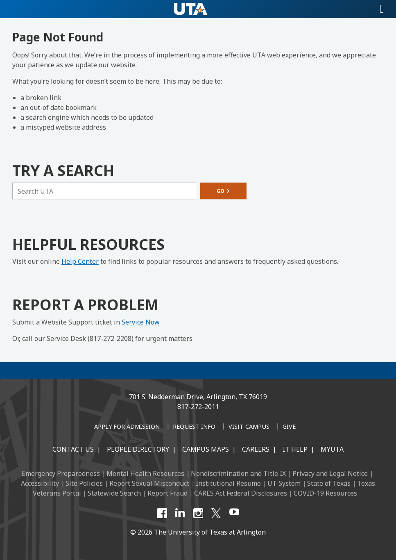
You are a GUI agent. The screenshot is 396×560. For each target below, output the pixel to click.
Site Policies (84, 483)
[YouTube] (234, 513)
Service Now (140, 322)
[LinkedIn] (180, 513)
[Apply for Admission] (127, 427)
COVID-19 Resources (325, 493)
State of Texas (329, 483)
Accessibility (40, 483)
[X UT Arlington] (216, 513)
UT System (284, 483)
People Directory (138, 449)
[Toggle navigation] (382, 9)
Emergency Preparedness (61, 473)
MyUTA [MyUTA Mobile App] (332, 449)
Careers (255, 449)
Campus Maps (205, 449)
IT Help (295, 449)
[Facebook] (162, 513)
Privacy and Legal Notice (330, 473)
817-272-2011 (198, 406)
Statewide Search (114, 493)
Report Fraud (167, 493)
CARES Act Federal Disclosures (240, 493)
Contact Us (73, 449)
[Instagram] (198, 513)
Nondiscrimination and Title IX (238, 473)
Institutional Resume (228, 483)
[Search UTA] (104, 191)
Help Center (80, 261)
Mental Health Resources (145, 473)
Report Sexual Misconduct (149, 483)
